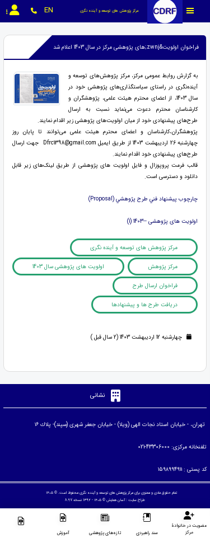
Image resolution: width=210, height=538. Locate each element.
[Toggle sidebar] (190, 11)
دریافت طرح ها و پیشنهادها (144, 305)
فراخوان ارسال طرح (155, 286)
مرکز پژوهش (163, 267)
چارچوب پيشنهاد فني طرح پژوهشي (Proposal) (143, 199)
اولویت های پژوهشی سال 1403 (68, 267)
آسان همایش (115, 500)
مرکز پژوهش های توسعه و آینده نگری (134, 248)
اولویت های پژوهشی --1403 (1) (162, 221)
